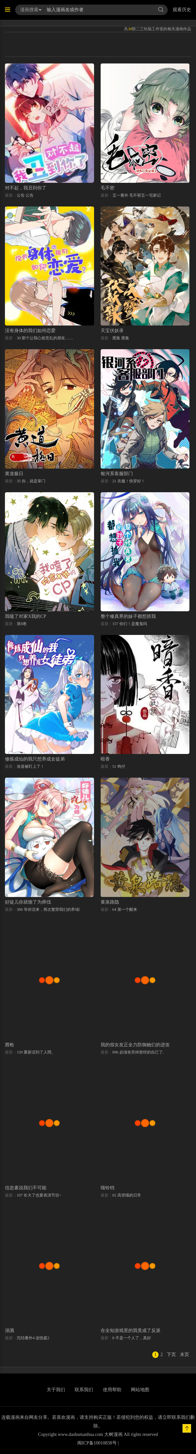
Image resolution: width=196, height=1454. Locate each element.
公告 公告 (25, 195)
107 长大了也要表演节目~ (39, 1195)
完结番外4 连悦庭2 (33, 1338)
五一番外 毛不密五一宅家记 (136, 195)
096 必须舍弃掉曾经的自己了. (138, 1052)
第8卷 (22, 624)
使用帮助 (112, 1389)
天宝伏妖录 (112, 330)
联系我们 (84, 1389)
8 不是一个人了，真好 (131, 1338)
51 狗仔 (118, 766)
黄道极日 (14, 473)
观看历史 (182, 9)
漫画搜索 (31, 9)
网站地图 (140, 1389)
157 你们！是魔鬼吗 (129, 624)
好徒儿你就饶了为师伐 (28, 902)
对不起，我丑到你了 (25, 187)
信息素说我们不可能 (25, 1187)
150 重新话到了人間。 (36, 1052)
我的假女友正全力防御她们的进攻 (135, 1044)
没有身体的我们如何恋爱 (30, 330)
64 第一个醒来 (124, 909)
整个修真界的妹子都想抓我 (128, 616)
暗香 (105, 759)
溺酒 (9, 1330)
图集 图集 (120, 338)
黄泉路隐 (110, 902)
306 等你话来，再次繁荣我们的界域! (48, 909)
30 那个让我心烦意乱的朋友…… (45, 338)
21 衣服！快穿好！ (128, 481)
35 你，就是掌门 (31, 481)
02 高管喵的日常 (126, 1195)
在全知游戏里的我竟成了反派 (130, 1330)
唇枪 (9, 1044)
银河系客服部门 (117, 473)
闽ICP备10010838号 (97, 1443)
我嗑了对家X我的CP (25, 616)
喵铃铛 (107, 1187)
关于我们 (56, 1389)
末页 (184, 1354)
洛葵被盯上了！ (30, 766)
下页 (171, 1354)
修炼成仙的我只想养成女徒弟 (35, 759)
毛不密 (107, 187)
